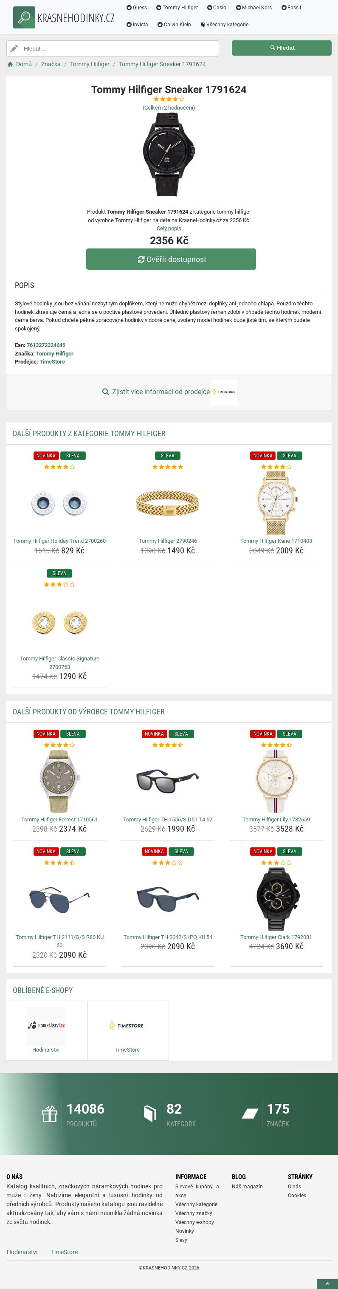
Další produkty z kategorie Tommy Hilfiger (89, 433)
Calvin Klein (174, 25)
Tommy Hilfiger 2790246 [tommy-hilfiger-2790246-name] (168, 541)
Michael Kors (253, 8)
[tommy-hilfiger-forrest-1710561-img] (59, 781)
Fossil (290, 8)
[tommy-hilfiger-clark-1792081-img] (276, 899)
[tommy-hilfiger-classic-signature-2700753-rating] (59, 585)
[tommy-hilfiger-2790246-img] (167, 503)
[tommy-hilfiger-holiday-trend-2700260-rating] (59, 467)
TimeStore (52, 361)
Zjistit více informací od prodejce (169, 392)
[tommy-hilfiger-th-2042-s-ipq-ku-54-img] (167, 899)
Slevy (181, 1240)
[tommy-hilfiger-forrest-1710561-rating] (59, 745)
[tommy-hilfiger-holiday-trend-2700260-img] (59, 503)
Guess (136, 8)
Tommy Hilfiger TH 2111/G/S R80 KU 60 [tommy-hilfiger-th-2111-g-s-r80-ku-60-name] (60, 941)
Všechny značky (193, 1213)
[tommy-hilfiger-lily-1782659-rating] (276, 745)
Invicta (137, 25)
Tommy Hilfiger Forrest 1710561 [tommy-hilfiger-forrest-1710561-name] (59, 819)
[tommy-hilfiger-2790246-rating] (167, 467)
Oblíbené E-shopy (43, 990)
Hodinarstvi (22, 1252)
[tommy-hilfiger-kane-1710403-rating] (276, 467)
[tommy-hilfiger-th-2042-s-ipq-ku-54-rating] (167, 863)
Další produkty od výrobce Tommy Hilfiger (89, 711)
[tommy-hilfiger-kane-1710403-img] (276, 503)
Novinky (184, 1231)
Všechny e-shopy (194, 1222)
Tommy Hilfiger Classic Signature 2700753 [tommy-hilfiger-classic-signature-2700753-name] (59, 662)
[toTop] (327, 1284)
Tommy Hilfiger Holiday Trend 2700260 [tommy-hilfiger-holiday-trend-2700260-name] (59, 541)
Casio (216, 8)
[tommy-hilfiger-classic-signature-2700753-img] (59, 620)
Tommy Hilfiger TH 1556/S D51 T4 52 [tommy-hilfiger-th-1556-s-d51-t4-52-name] (167, 819)
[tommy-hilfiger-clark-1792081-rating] (276, 863)
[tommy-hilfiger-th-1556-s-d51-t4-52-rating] (167, 745)
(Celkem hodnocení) (169, 107)
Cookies (297, 1196)
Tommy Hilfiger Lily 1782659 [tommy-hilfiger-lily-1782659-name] (276, 819)
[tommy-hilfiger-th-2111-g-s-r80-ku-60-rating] (59, 863)
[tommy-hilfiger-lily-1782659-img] (276, 781)
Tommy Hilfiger (176, 8)
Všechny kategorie (224, 25)
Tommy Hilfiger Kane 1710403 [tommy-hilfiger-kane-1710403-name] (276, 541)
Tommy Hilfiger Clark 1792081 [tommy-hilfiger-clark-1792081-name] (276, 937)
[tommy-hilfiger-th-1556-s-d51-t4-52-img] (167, 781)
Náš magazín (247, 1187)
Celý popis (169, 228)
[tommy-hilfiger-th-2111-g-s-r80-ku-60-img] (59, 899)
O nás (294, 1187)
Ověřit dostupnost (171, 259)
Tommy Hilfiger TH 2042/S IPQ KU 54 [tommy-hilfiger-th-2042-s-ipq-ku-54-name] (168, 937)
